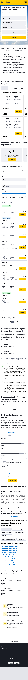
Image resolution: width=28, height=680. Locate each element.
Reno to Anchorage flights (8, 560)
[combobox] (6, 13)
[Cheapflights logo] (5, 2)
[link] (12, 159)
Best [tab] (10, 87)
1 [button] (12, 322)
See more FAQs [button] (14, 516)
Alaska (19, 640)
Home (7, 640)
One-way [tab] (22, 87)
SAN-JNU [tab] (14, 409)
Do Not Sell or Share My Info (14, 656)
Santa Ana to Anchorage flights (9, 562)
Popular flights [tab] (21, 539)
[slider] (26, 193)
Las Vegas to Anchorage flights (9, 554)
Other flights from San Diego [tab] (9, 539)
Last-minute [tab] (15, 87)
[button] (14, 18)
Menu (25, 2)
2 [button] (15, 322)
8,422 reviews (11, 478)
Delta (9, 473)
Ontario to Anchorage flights (8, 556)
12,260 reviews (11, 436)
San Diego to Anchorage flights (9, 552)
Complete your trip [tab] (17, 529)
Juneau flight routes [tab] (19, 532)
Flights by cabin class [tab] (7, 532)
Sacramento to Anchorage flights (9, 550)
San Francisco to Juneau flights (9, 564)
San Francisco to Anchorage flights (10, 546)
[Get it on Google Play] (11, 663)
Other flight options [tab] (6, 535)
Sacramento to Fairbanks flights (9, 566)
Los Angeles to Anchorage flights (9, 548)
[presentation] (17, 9)
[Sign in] (23, 3)
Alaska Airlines (11, 432)
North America (13, 640)
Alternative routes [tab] (6, 529)
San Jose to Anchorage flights (8, 558)
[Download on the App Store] (17, 663)
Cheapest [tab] (4, 87)
